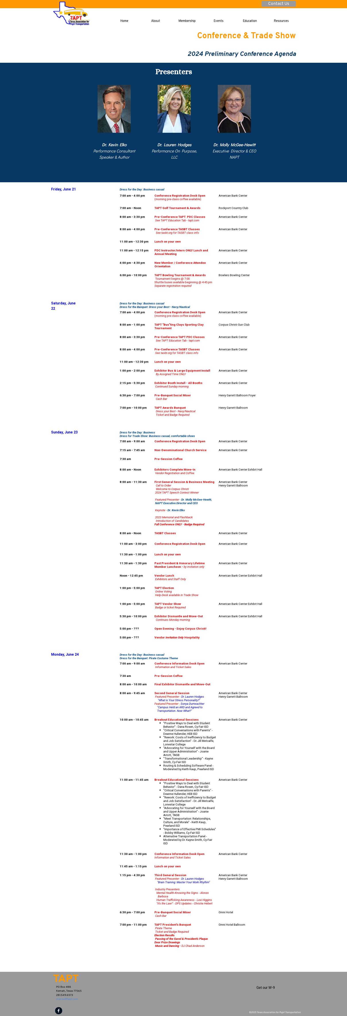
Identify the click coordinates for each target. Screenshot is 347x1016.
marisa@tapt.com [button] (67, 999)
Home (124, 21)
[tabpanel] (114, 151)
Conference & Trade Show (246, 36)
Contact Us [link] (278, 3)
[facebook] (58, 1010)
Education (250, 21)
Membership (187, 21)
